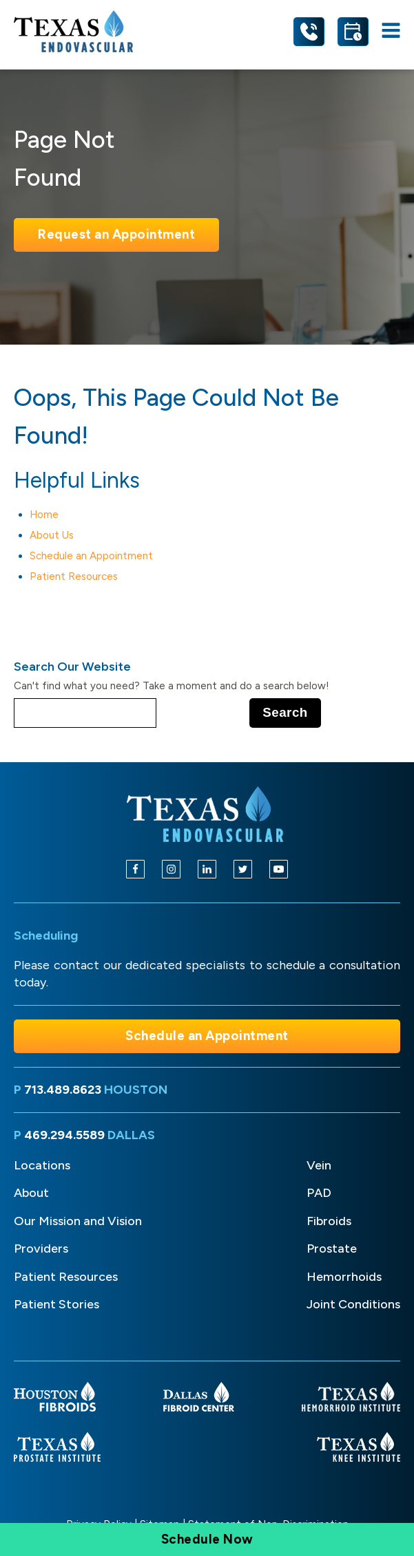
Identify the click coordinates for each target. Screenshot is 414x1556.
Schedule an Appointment (91, 556)
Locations (42, 1165)
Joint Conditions (353, 1304)
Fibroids (329, 1221)
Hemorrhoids (344, 1276)
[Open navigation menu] (391, 31)
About (31, 1192)
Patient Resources (74, 576)
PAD (319, 1192)
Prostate (332, 1248)
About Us (52, 535)
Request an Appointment (116, 234)
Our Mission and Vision (78, 1221)
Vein (319, 1165)
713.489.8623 (62, 1089)
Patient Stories (56, 1304)
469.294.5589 (64, 1135)
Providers (41, 1248)
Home (44, 514)
